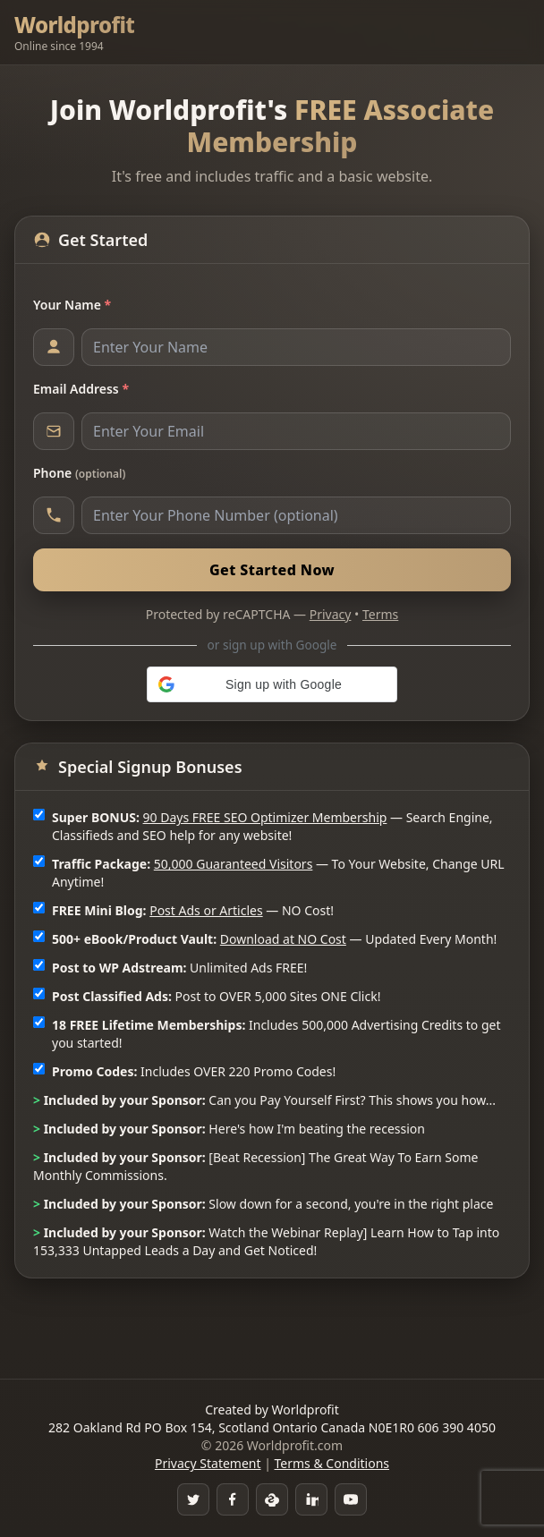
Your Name (72, 304)
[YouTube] (351, 1499)
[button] (272, 684)
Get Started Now (272, 570)
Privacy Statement (208, 1463)
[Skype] (272, 1499)
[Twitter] (193, 1499)
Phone (79, 472)
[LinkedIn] (311, 1499)
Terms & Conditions (332, 1463)
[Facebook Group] (233, 1499)
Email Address (81, 388)
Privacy (331, 614)
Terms (380, 614)
